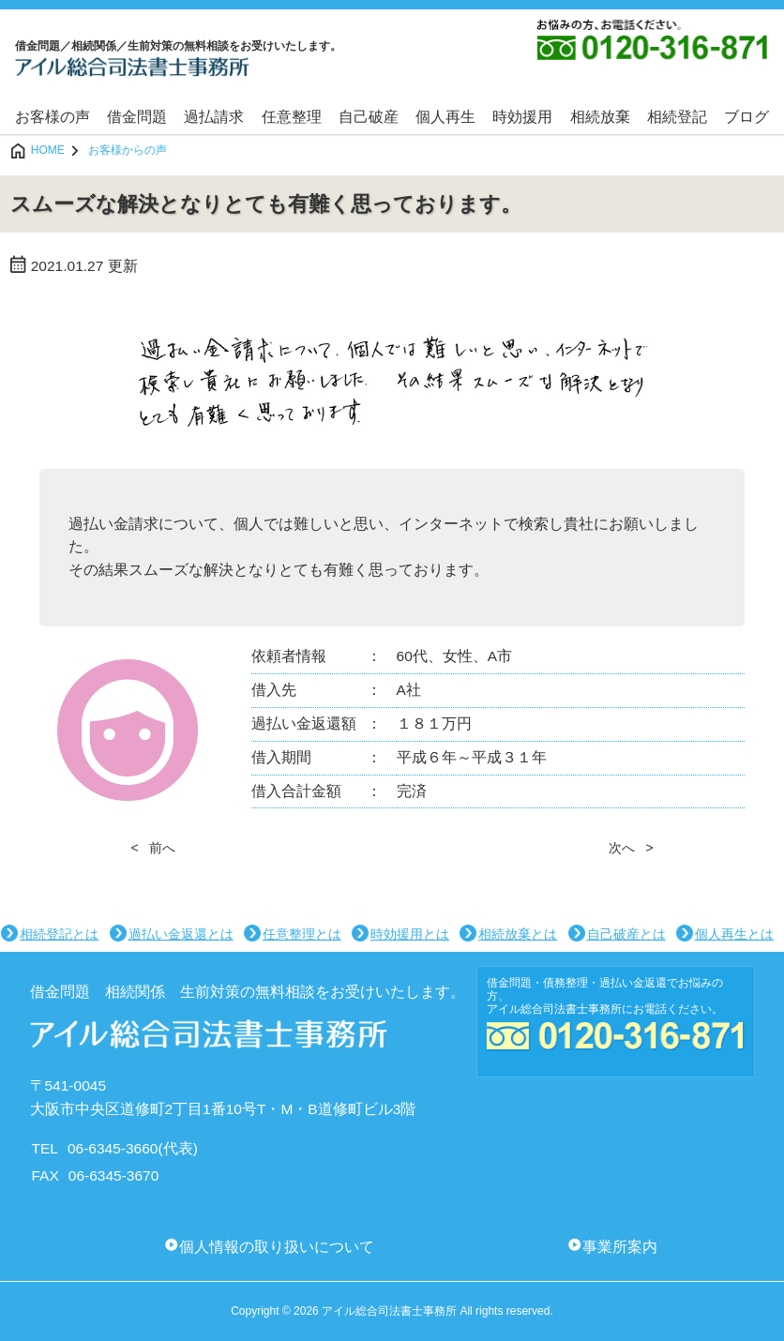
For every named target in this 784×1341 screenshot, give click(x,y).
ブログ (746, 117)
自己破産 (369, 117)
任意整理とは (302, 934)
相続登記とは (59, 934)
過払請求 (214, 117)
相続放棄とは (517, 934)
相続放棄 (600, 117)
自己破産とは (626, 934)
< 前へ (152, 847)
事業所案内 (619, 1247)
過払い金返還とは (181, 934)
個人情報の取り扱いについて (276, 1247)
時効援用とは (409, 934)
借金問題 (137, 117)
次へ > (631, 847)
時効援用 (522, 117)
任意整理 (292, 117)
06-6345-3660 (113, 1148)
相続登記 (677, 117)
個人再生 (445, 117)
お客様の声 (52, 117)
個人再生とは (734, 934)
